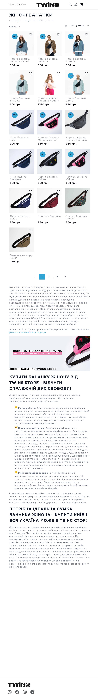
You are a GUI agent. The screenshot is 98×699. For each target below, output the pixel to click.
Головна (13, 21)
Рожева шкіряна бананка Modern (48, 99)
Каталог (24, 21)
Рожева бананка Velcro (77, 178)
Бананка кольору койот (21, 256)
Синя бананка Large (19, 139)
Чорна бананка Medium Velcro (20, 60)
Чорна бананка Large (76, 99)
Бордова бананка (49, 216)
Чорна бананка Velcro (48, 178)
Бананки (34, 21)
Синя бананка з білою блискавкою (20, 217)
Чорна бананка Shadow (20, 99)
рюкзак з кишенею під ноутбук (27, 333)
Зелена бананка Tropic (76, 217)
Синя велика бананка (18, 178)
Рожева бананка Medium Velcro (48, 139)
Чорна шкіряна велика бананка (76, 139)
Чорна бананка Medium (48, 60)
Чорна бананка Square (76, 60)
